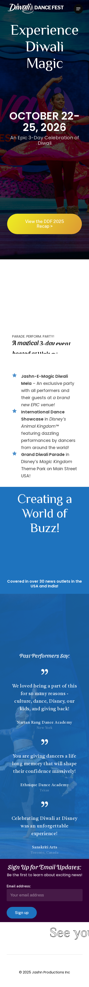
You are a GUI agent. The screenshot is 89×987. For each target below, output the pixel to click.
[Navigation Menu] (78, 8)
